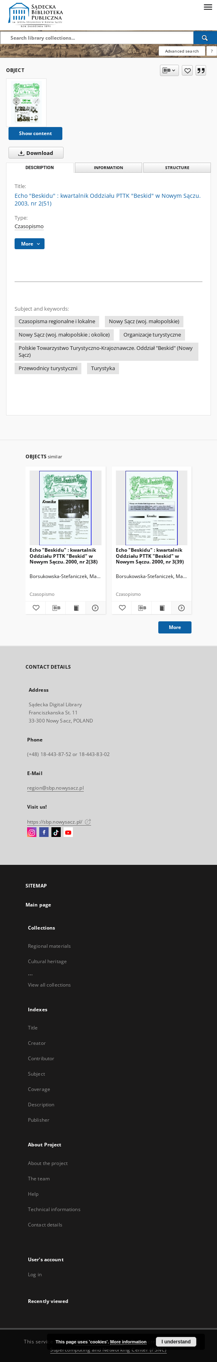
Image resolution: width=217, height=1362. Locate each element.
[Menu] (207, 6)
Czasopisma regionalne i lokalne (57, 321)
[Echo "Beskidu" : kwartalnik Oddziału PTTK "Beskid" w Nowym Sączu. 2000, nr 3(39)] (151, 508)
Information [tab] (108, 167)
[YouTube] (68, 832)
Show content (35, 133)
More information (128, 1341)
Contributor (41, 1058)
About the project (48, 1163)
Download (34, 153)
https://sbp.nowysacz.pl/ (59, 821)
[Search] (205, 37)
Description (41, 1104)
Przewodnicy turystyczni (48, 368)
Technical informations (54, 1209)
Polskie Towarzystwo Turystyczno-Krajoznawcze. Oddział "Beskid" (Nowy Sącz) (106, 352)
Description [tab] (40, 167)
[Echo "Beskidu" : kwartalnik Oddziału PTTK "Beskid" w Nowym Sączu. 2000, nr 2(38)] (65, 508)
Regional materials (49, 946)
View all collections (49, 984)
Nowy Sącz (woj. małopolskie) (144, 321)
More (175, 627)
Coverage (39, 1089)
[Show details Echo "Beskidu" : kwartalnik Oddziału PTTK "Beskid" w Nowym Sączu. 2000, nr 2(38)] (94, 608)
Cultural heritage (47, 961)
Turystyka (103, 368)
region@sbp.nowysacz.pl (55, 787)
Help (33, 1193)
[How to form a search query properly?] (211, 51)
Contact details (45, 1224)
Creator (37, 1043)
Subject (36, 1073)
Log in (35, 1274)
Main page (38, 904)
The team (39, 1178)
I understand (176, 1342)
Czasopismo (29, 226)
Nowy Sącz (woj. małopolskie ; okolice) (64, 334)
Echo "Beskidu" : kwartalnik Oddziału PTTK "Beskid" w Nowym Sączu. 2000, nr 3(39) (150, 555)
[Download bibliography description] (56, 608)
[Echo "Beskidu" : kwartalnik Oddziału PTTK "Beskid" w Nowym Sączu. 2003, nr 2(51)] (26, 103)
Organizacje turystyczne (152, 334)
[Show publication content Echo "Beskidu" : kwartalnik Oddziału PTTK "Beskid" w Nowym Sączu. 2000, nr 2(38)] (75, 608)
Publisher (38, 1119)
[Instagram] (31, 832)
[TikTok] (56, 832)
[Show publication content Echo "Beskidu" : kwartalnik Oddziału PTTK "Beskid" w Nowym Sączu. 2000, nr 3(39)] (162, 608)
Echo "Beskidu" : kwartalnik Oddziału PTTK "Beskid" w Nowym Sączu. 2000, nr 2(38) (64, 555)
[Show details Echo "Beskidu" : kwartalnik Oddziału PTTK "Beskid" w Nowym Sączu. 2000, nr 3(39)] (180, 608)
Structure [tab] (177, 167)
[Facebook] (44, 832)
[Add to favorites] (187, 70)
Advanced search (182, 51)
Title (33, 1027)
